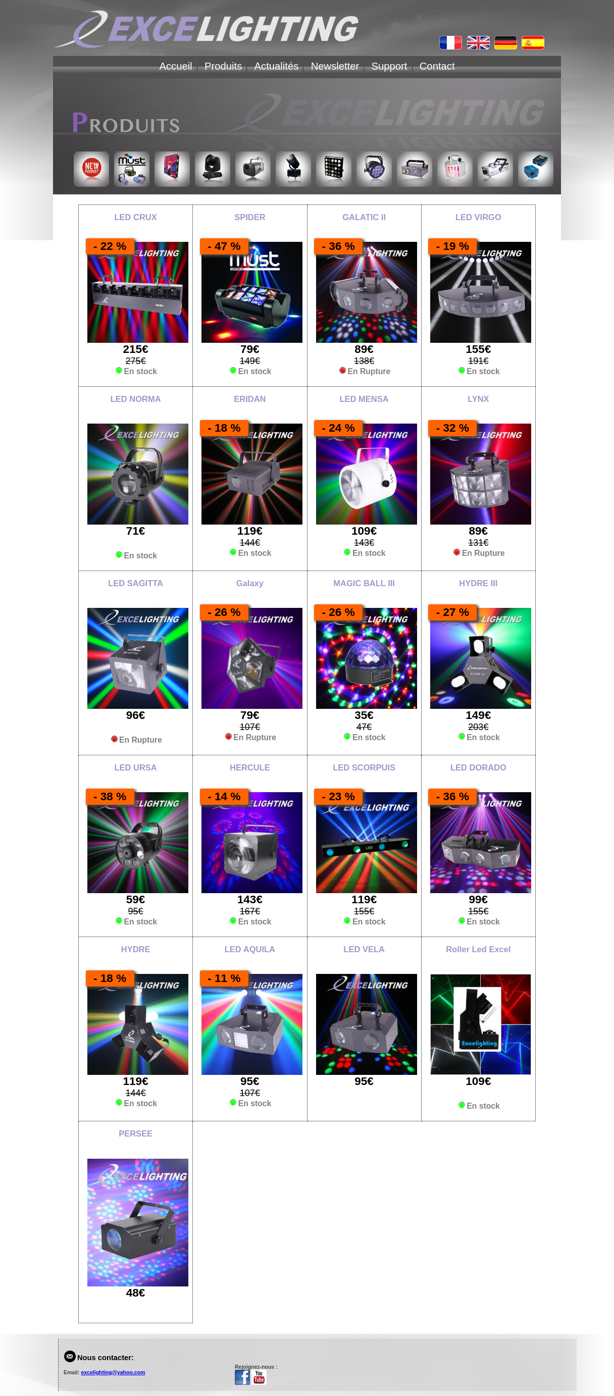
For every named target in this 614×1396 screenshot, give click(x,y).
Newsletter (335, 66)
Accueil (175, 66)
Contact (437, 66)
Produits (223, 66)
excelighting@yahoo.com (113, 1372)
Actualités (276, 66)
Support (389, 66)
